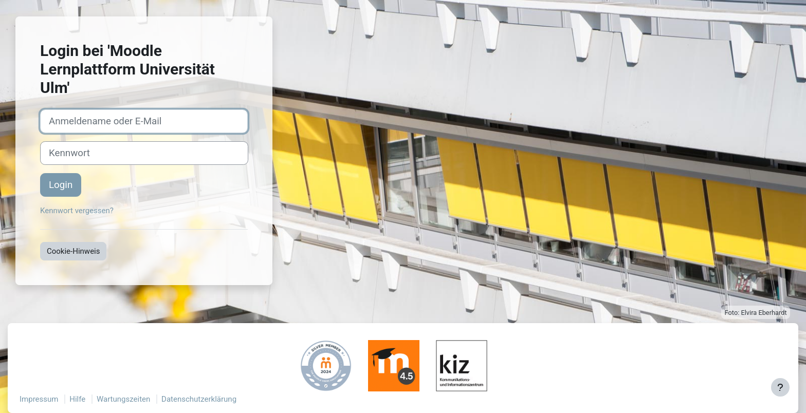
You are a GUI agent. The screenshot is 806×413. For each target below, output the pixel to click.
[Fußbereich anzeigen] (780, 387)
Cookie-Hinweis (73, 251)
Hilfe (77, 399)
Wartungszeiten (123, 399)
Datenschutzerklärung (198, 399)
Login (60, 185)
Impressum (39, 399)
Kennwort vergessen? (77, 210)
